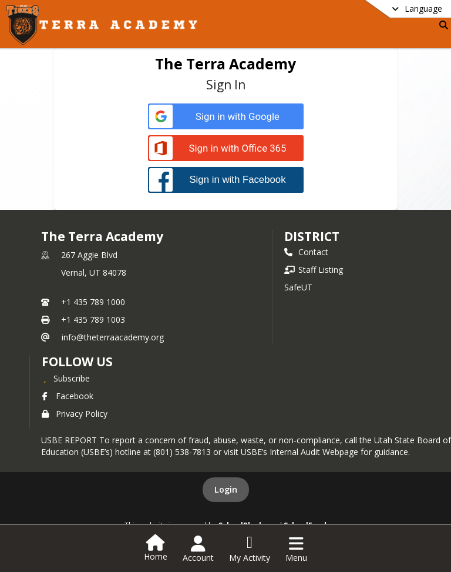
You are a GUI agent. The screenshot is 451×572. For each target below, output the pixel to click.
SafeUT (298, 287)
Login (225, 489)
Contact (306, 251)
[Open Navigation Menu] (296, 549)
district (311, 236)
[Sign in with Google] (226, 116)
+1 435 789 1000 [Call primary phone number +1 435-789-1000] (93, 301)
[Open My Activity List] (249, 549)
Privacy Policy (74, 413)
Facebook (67, 396)
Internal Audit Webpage (314, 451)
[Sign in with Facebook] (226, 179)
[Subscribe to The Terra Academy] (66, 378)
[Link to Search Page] (441, 25)
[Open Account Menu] (198, 549)
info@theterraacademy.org (113, 337)
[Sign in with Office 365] (226, 148)
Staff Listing (313, 269)
